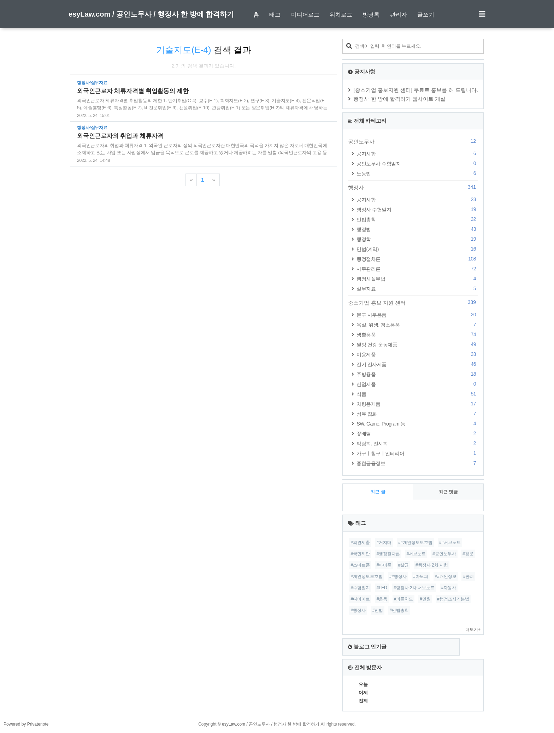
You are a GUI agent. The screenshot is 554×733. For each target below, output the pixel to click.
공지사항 (417, 154)
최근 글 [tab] (377, 491)
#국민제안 (360, 553)
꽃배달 (417, 433)
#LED (382, 587)
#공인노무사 (444, 553)
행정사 (413, 187)
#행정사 (358, 610)
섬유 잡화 (417, 414)
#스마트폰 (360, 565)
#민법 (377, 610)
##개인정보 (445, 576)
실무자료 (417, 289)
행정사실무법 (417, 279)
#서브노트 (416, 553)
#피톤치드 (403, 599)
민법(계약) (417, 249)
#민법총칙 (399, 610)
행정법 (417, 229)
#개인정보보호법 (366, 576)
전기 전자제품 (417, 364)
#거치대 (384, 542)
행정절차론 (417, 259)
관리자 (398, 15)
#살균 (403, 565)
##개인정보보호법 (415, 542)
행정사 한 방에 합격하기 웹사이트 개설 (399, 99)
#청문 (467, 553)
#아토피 (420, 576)
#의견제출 (360, 542)
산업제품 (417, 384)
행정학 (417, 239)
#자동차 (448, 587)
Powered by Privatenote (26, 724)
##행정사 (398, 576)
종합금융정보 (417, 463)
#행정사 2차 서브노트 (414, 587)
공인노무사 (413, 141)
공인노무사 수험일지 (417, 163)
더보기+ (473, 629)
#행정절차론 (388, 553)
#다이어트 (360, 599)
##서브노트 (450, 542)
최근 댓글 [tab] (448, 491)
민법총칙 (417, 219)
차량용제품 (417, 404)
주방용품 (417, 374)
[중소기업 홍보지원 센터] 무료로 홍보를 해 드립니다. (415, 90)
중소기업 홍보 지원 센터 (413, 302)
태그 (275, 15)
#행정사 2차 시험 (432, 565)
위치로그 (341, 15)
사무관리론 (417, 269)
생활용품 (417, 335)
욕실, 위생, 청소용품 (417, 325)
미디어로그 (305, 15)
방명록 (371, 15)
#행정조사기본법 (453, 599)
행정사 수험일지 (417, 209)
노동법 (417, 173)
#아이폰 (384, 565)
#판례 (468, 576)
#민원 (425, 599)
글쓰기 (425, 15)
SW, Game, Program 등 (417, 424)
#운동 (382, 599)
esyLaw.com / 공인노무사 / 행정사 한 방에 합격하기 (151, 14)
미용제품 (417, 354)
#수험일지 (360, 587)
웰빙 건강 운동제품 (417, 344)
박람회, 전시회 (417, 443)
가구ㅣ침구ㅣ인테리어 (417, 453)
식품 (417, 394)
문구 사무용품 (417, 315)
